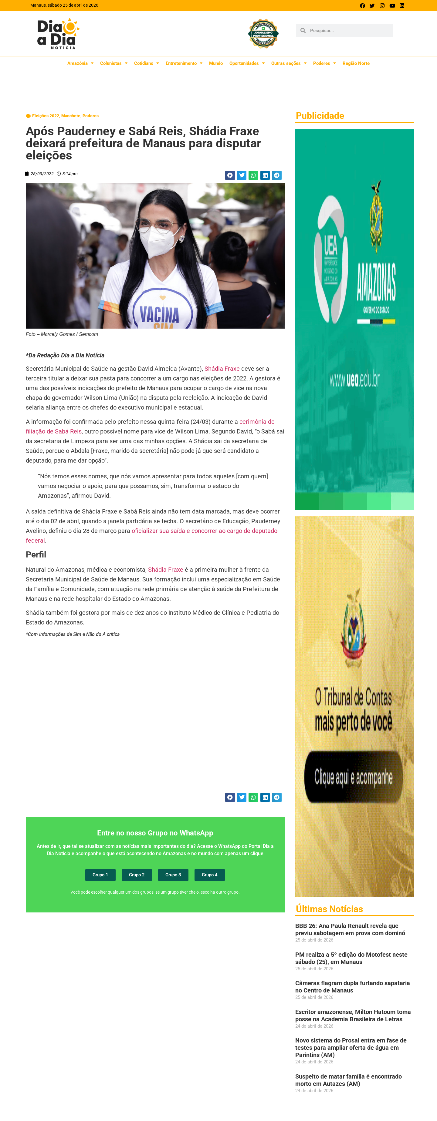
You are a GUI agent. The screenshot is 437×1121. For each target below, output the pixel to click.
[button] (230, 175)
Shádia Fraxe (222, 368)
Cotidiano (146, 63)
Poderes (324, 63)
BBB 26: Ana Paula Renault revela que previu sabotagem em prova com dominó (350, 929)
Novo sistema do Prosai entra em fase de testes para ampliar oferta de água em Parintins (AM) (351, 1048)
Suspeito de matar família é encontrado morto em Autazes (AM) (348, 1080)
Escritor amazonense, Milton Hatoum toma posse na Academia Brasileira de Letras (353, 1015)
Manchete (70, 115)
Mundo (216, 63)
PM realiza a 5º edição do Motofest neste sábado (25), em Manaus (351, 958)
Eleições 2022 (45, 115)
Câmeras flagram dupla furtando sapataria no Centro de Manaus (352, 986)
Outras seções (289, 63)
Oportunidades (247, 63)
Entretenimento (184, 63)
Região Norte (356, 63)
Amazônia (80, 63)
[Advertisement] (155, 719)
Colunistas (113, 63)
